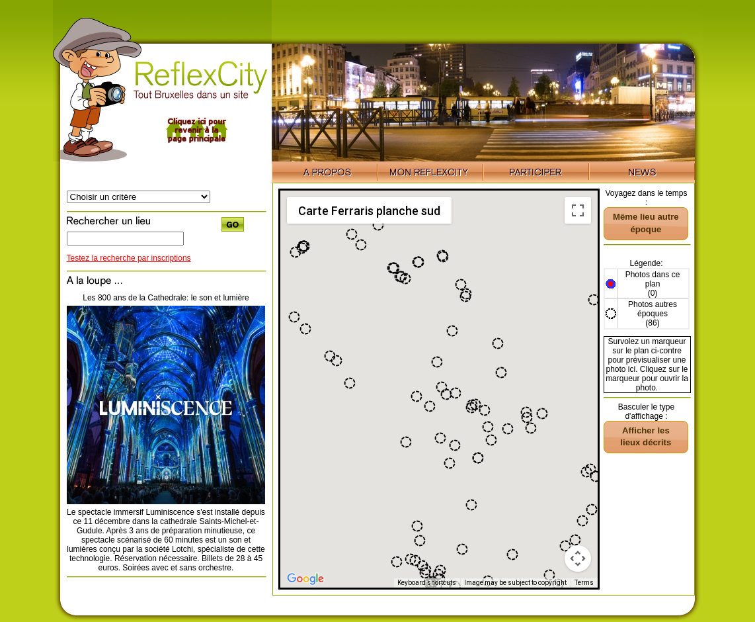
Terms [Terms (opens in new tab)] (584, 582)
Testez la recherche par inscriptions (129, 258)
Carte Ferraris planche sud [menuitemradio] (369, 211)
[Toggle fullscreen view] (578, 210)
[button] (596, 476)
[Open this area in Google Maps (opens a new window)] (305, 579)
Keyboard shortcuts (426, 582)
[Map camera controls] (578, 558)
